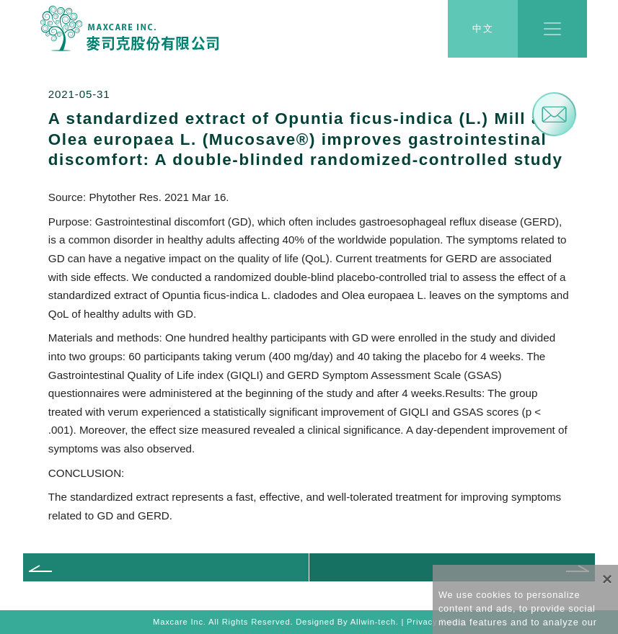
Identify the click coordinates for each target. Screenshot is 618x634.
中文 (482, 29)
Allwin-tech (373, 621)
